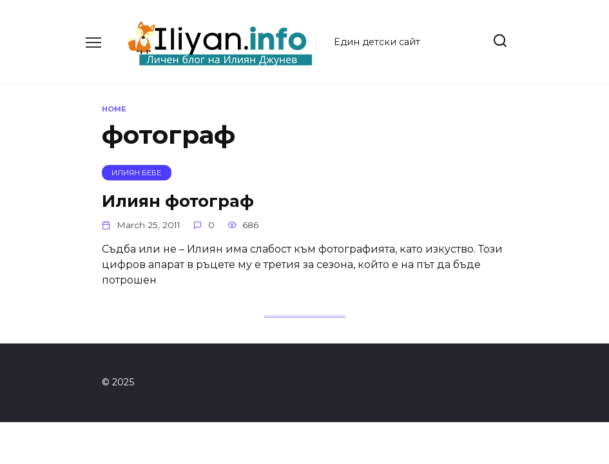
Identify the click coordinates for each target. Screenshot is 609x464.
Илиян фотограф (178, 200)
